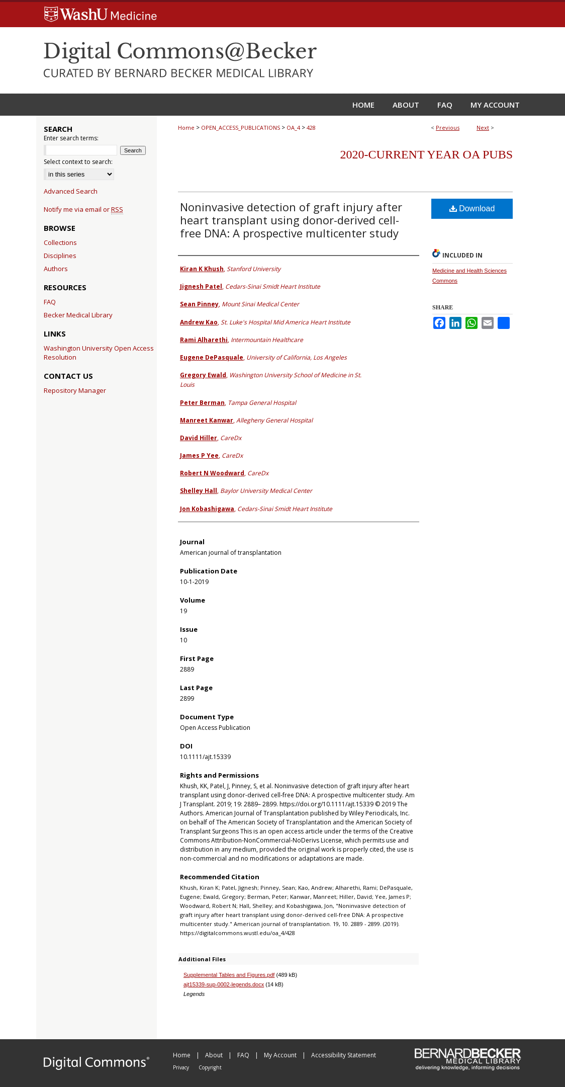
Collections (60, 242)
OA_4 (293, 127)
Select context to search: (78, 161)
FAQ (50, 301)
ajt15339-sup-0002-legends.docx (223, 984)
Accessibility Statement (343, 1055)
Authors (56, 268)
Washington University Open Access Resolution (99, 353)
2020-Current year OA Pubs (426, 154)
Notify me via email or (83, 209)
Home (186, 127)
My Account (281, 1055)
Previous (447, 127)
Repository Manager (75, 390)
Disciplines (60, 255)
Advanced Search (71, 191)
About (214, 1055)
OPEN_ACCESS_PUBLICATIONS (240, 127)
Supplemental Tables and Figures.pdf (228, 975)
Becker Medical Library (78, 314)
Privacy (182, 1067)
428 (311, 127)
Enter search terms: (71, 138)
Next (483, 127)
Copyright (210, 1067)
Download (472, 208)
